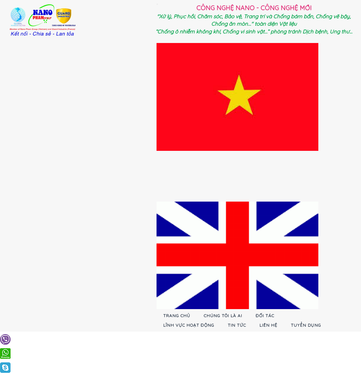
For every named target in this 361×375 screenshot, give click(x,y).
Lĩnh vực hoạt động (188, 325)
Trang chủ (176, 315)
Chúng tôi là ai (223, 315)
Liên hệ (268, 325)
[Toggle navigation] (157, 4)
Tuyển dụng (306, 325)
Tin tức (237, 325)
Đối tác (265, 315)
